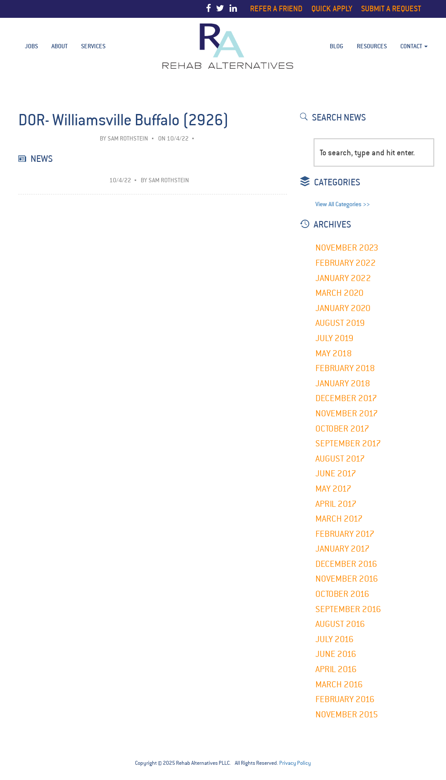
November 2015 (346, 714)
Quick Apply (331, 8)
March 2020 (339, 293)
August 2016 (340, 624)
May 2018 (333, 353)
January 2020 (343, 308)
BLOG (336, 46)
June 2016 (335, 654)
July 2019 (334, 338)
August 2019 (340, 323)
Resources (372, 46)
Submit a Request (391, 8)
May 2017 (333, 488)
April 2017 (336, 504)
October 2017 (342, 428)
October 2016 (342, 594)
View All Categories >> (342, 204)
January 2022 (343, 278)
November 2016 (346, 578)
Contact (414, 46)
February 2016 (345, 699)
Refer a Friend (276, 8)
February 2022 (345, 263)
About (59, 46)
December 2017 (346, 398)
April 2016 (336, 669)
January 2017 (342, 548)
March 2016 (339, 684)
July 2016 (334, 639)
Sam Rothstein (128, 138)
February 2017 (345, 534)
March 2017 (339, 518)
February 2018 (345, 368)
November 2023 (346, 247)
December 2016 (346, 564)
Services (93, 46)
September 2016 (348, 609)
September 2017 (348, 443)
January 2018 (342, 383)
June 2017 (335, 473)
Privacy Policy (295, 763)
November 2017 (346, 413)
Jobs (31, 46)
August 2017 (340, 458)
